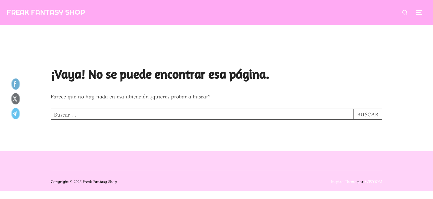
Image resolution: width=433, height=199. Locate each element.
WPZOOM (373, 181)
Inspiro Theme (343, 181)
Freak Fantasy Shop (46, 12)
